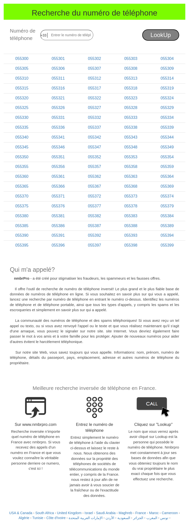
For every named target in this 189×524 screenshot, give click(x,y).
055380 (21, 216)
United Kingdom (69, 513)
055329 (166, 108)
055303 (130, 58)
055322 (94, 98)
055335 (21, 127)
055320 (21, 98)
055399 (166, 245)
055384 (166, 216)
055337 (94, 127)
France (140, 513)
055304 (166, 58)
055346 (58, 147)
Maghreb (125, 513)
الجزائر (138, 518)
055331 (58, 117)
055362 (94, 176)
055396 (58, 245)
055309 (166, 68)
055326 (58, 108)
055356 (58, 166)
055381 (58, 216)
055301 (58, 58)
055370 (21, 196)
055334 (166, 117)
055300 (21, 58)
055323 (130, 98)
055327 (94, 108)
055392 (94, 235)
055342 (94, 137)
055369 (166, 186)
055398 (130, 245)
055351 (58, 157)
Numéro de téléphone (22, 34)
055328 (130, 108)
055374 (166, 196)
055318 (130, 88)
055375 (21, 206)
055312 (94, 78)
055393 (130, 235)
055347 (94, 147)
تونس (164, 518)
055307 (94, 68)
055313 (130, 78)
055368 (130, 186)
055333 (130, 117)
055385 (21, 226)
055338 (130, 127)
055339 (166, 127)
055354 (166, 157)
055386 (58, 226)
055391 (58, 235)
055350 (21, 157)
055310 (21, 78)
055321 (58, 98)
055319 (166, 88)
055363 (130, 176)
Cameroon (170, 513)
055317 (94, 88)
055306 (58, 68)
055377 (94, 206)
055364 (166, 176)
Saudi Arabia (105, 513)
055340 (21, 137)
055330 (21, 117)
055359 (166, 166)
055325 (21, 108)
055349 (166, 147)
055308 (130, 68)
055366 (58, 186)
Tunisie (37, 518)
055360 (21, 176)
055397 (94, 245)
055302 (94, 58)
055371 (58, 196)
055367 (94, 186)
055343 (130, 137)
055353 (130, 157)
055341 (58, 137)
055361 (58, 176)
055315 (21, 88)
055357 (94, 166)
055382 (94, 216)
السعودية (123, 518)
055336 (58, 127)
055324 (166, 98)
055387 (94, 226)
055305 (21, 68)
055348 (130, 147)
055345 (21, 147)
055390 (21, 235)
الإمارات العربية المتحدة (86, 518)
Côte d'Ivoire (55, 518)
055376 (58, 206)
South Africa (44, 513)
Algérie (23, 518)
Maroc (154, 513)
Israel (89, 513)
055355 (21, 166)
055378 (130, 206)
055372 (94, 196)
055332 (94, 117)
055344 (166, 137)
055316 (58, 88)
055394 (166, 235)
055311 (58, 78)
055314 (166, 78)
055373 (130, 196)
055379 (166, 206)
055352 (94, 157)
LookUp (160, 35)
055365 (21, 186)
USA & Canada (20, 513)
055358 (130, 166)
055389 (166, 226)
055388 (130, 226)
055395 (21, 245)
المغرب (151, 518)
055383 (130, 216)
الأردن (110, 518)
